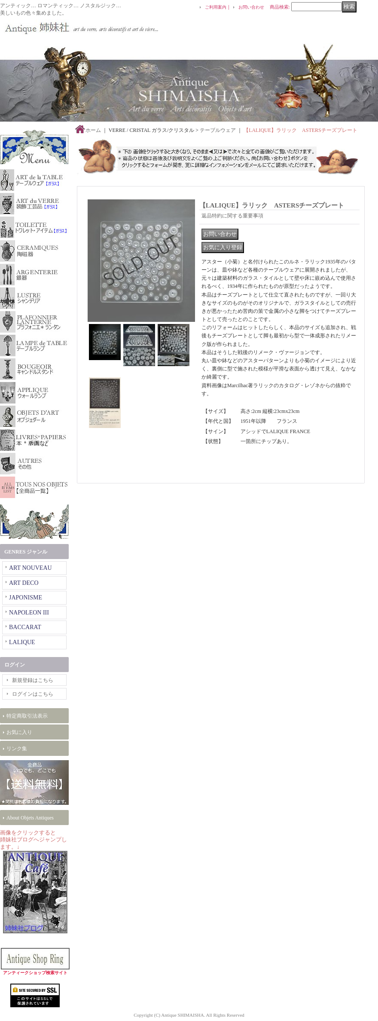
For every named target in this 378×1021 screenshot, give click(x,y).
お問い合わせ (251, 7)
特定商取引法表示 (27, 716)
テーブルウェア (218, 130)
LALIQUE (22, 642)
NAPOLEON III (29, 612)
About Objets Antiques (30, 818)
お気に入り (19, 732)
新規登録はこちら (32, 680)
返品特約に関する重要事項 (232, 216)
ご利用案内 (215, 7)
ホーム (93, 130)
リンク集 (16, 749)
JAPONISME (25, 597)
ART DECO (24, 583)
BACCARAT (25, 627)
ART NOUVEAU (30, 568)
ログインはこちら (32, 694)
